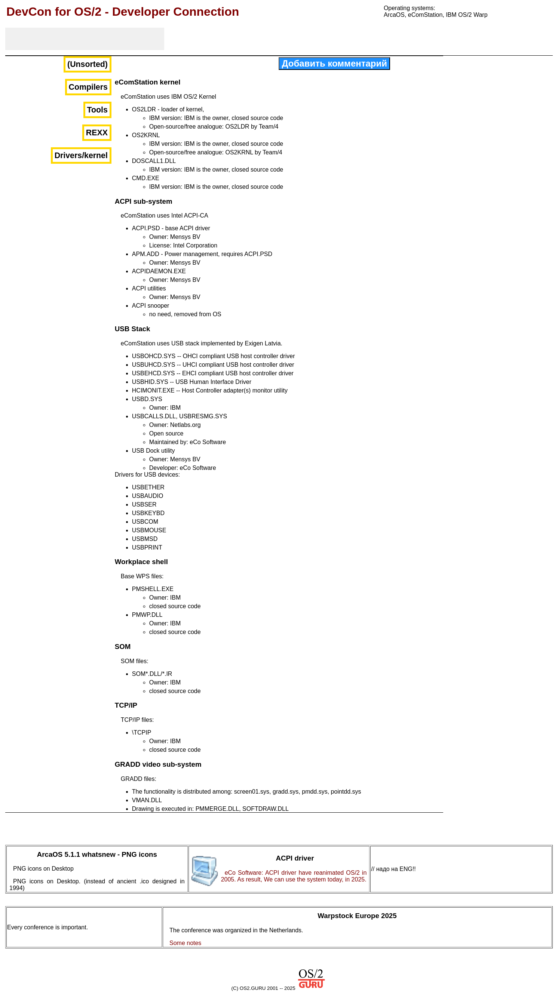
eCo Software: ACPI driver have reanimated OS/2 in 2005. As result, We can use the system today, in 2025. (294, 876)
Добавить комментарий (334, 63)
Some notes (185, 943)
